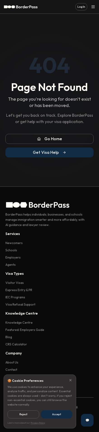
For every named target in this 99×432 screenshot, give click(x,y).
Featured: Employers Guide (24, 330)
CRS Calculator (16, 344)
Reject (23, 414)
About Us (11, 362)
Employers (13, 257)
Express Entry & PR (18, 290)
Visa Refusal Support (20, 304)
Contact (11, 370)
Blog (8, 337)
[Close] (70, 380)
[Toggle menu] (93, 7)
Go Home (49, 138)
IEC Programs (15, 297)
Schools (11, 250)
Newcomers (14, 243)
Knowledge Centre (19, 322)
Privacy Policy (38, 422)
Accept (56, 414)
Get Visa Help (49, 152)
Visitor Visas (14, 283)
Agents (10, 265)
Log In (81, 6)
